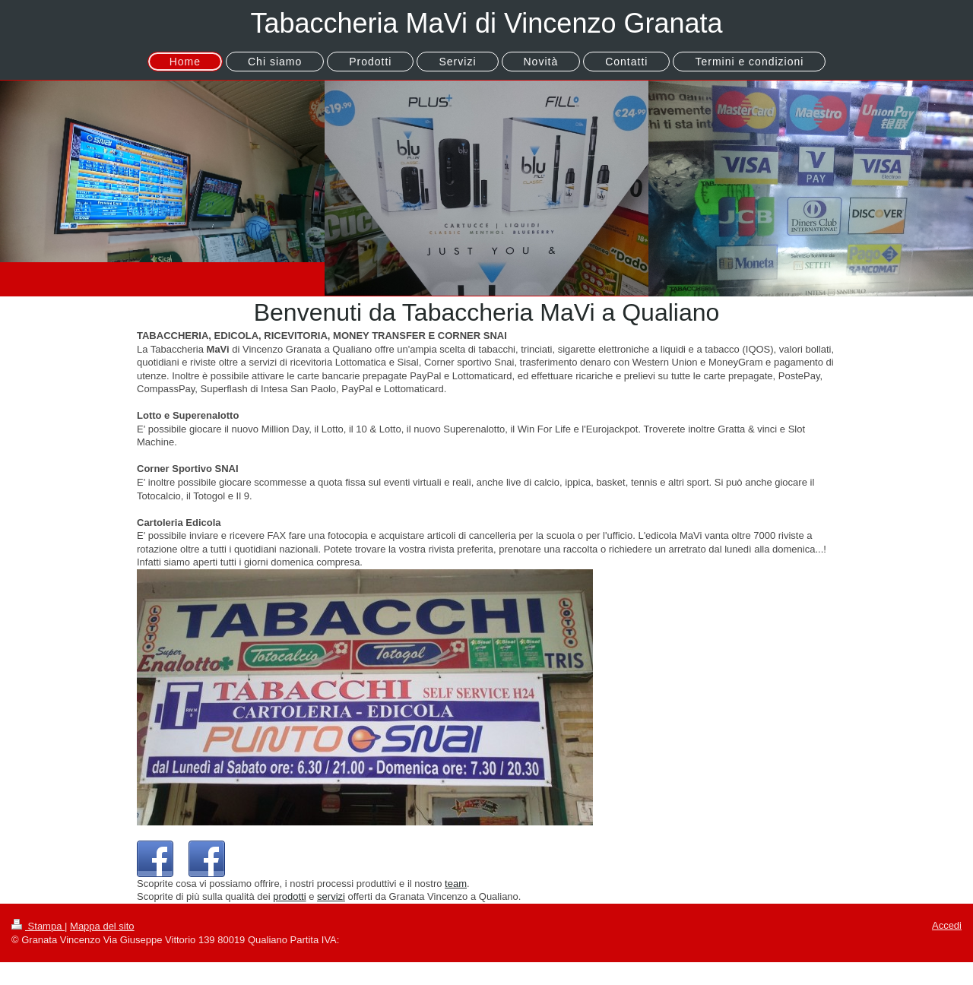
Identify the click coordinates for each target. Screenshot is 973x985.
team (456, 883)
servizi (331, 896)
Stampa (38, 926)
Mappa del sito (102, 926)
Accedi (947, 925)
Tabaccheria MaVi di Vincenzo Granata (486, 23)
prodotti (289, 896)
